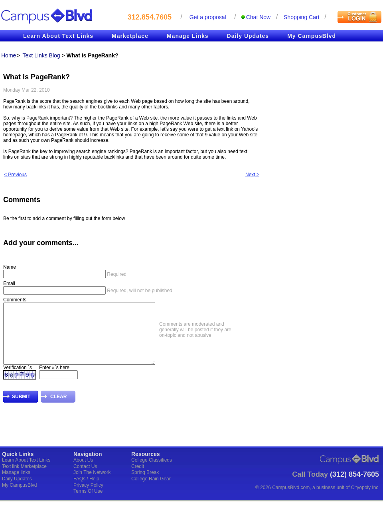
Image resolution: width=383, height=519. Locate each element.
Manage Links (188, 36)
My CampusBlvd (311, 36)
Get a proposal (208, 17)
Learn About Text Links (58, 36)
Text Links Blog (41, 55)
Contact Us (85, 478)
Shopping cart (302, 17)
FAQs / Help (86, 490)
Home (8, 55)
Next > (252, 174)
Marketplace (130, 36)
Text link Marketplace (24, 478)
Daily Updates (248, 36)
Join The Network (92, 484)
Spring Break (145, 484)
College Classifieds (151, 472)
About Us (83, 472)
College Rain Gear (151, 490)
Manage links (16, 484)
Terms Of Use (88, 503)
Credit (137, 478)
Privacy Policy (88, 497)
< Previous (15, 174)
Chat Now (258, 17)
